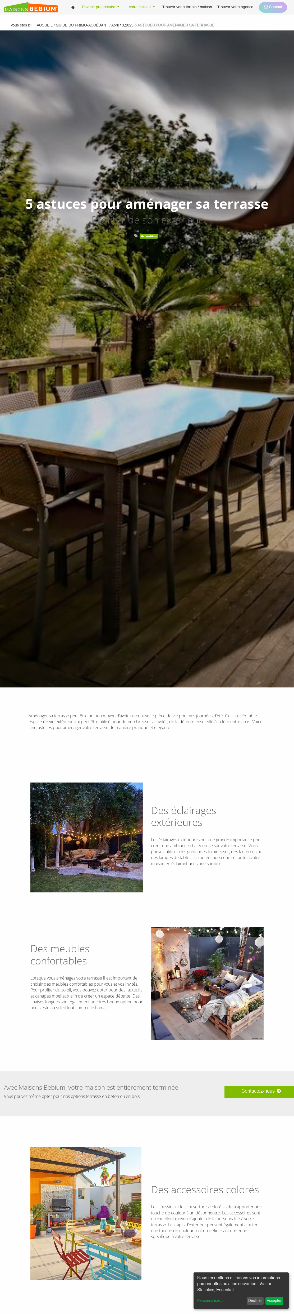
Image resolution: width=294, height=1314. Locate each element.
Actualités (149, 236)
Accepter (274, 1301)
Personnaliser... (210, 1301)
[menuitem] (73, 7)
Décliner (255, 1301)
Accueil (45, 25)
